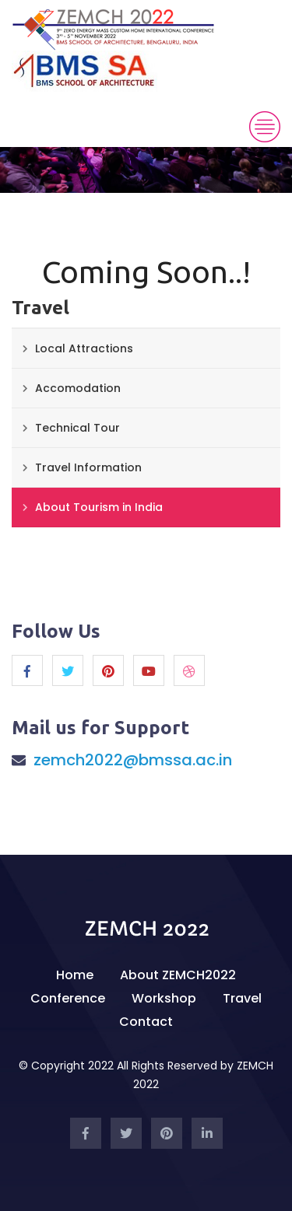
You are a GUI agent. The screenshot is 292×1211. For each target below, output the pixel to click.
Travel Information (88, 467)
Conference (67, 998)
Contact (146, 1022)
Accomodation (78, 388)
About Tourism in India (99, 507)
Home (74, 975)
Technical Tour (77, 428)
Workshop (164, 998)
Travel (242, 998)
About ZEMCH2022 (178, 975)
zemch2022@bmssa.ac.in (132, 760)
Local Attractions (84, 348)
